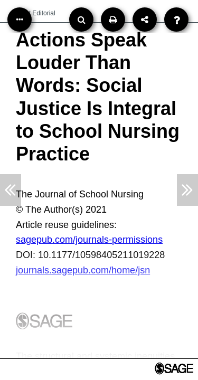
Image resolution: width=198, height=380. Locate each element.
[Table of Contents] (19, 19)
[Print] (113, 19)
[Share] (145, 19)
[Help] (176, 19)
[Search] (81, 19)
